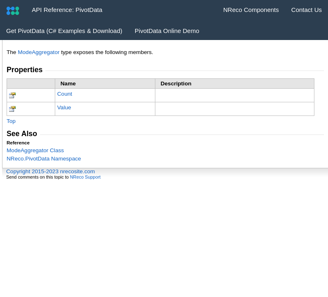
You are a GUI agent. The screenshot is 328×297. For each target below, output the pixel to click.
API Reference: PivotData (67, 9)
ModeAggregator (38, 52)
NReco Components (251, 9)
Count (64, 94)
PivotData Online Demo (167, 30)
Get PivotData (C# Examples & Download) (64, 30)
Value (64, 107)
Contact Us (306, 9)
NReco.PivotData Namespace (44, 159)
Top (11, 121)
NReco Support (85, 176)
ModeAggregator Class (35, 150)
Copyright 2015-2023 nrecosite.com (50, 171)
